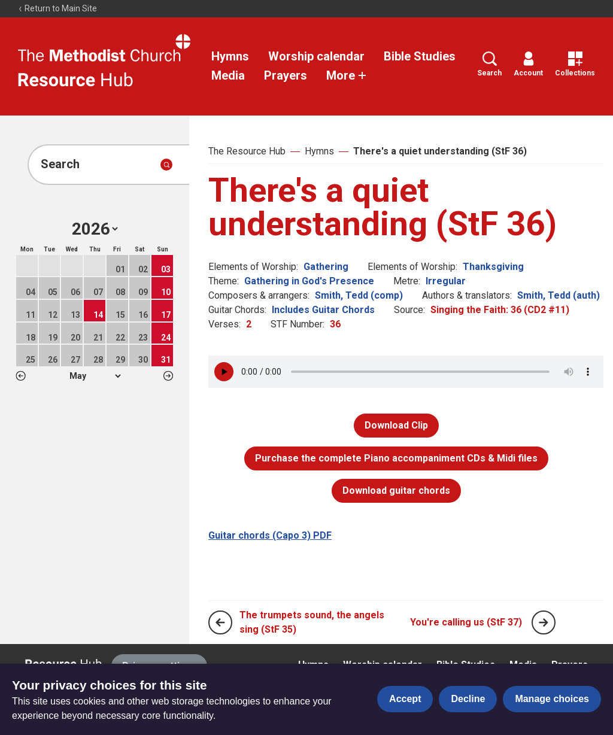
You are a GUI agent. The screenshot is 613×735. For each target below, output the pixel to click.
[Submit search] (166, 165)
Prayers (285, 75)
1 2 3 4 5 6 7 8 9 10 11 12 (95, 375)
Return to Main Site (57, 8)
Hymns (230, 56)
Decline (468, 699)
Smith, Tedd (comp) (359, 295)
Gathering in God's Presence (309, 281)
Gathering (326, 266)
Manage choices (552, 699)
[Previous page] (220, 622)
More (346, 75)
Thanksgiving (493, 266)
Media (228, 75)
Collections (575, 64)
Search (489, 64)
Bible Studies (420, 56)
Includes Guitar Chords (323, 309)
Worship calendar (316, 56)
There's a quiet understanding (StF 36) (440, 151)
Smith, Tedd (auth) (558, 295)
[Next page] (544, 622)
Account (528, 64)
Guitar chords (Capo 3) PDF (270, 535)
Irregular (446, 281)
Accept (405, 699)
